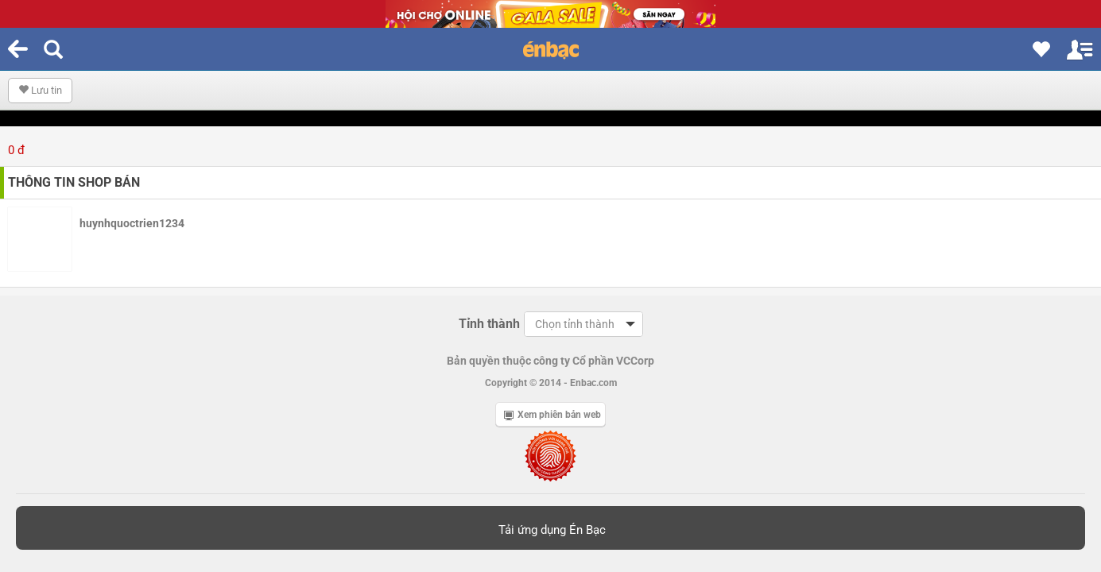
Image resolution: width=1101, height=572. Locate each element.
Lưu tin (40, 90)
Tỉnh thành (489, 323)
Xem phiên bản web (552, 414)
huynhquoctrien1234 (131, 223)
